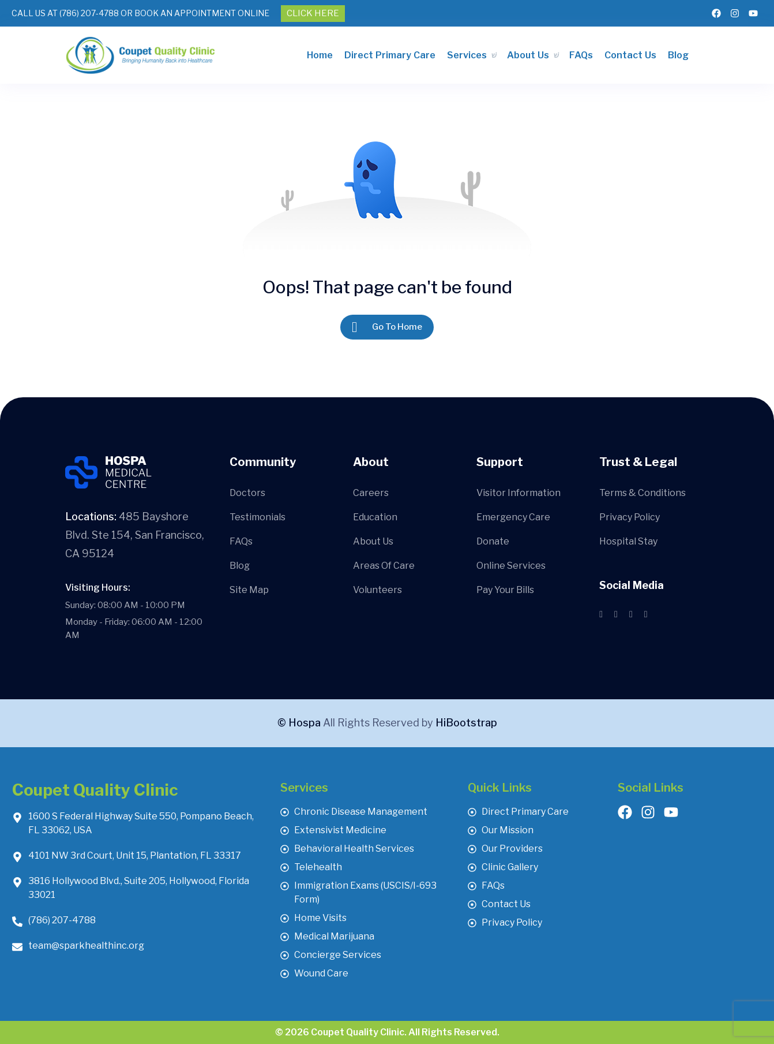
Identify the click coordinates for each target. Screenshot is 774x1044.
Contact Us (630, 55)
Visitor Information (518, 492)
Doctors (247, 492)
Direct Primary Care (389, 55)
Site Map (249, 589)
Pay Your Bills (505, 589)
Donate (492, 541)
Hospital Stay (628, 541)
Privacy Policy (629, 517)
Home (320, 55)
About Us (528, 55)
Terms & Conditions (642, 492)
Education (375, 517)
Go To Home (387, 327)
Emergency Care (513, 517)
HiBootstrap (466, 723)
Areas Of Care (384, 565)
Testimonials (257, 517)
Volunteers (377, 589)
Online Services (511, 565)
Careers (371, 492)
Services (467, 55)
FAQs (581, 55)
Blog (678, 55)
